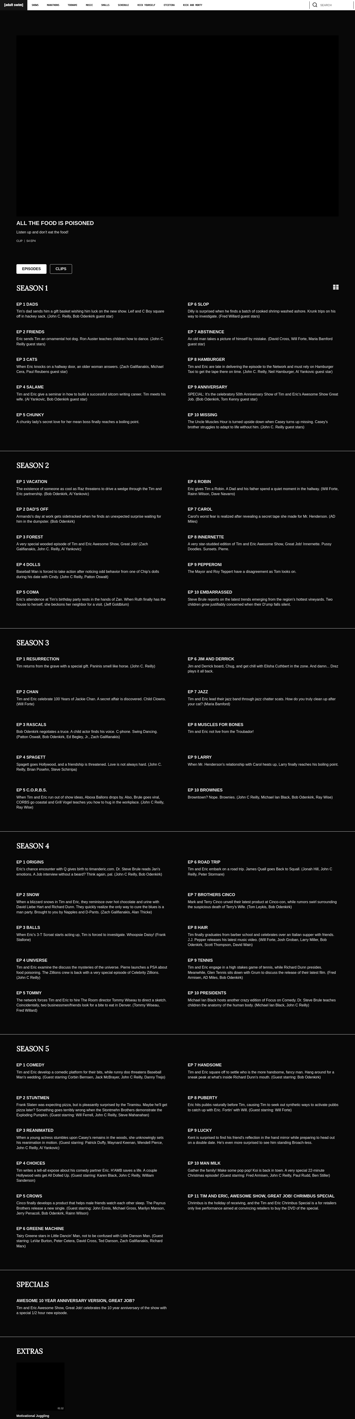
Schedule (123, 5)
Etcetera (169, 5)
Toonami (72, 5)
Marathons (53, 5)
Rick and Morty (192, 5)
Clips (61, 269)
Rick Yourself (146, 5)
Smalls (105, 5)
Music (89, 5)
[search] (347, 5)
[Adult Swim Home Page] (13, 5)
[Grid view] (336, 287)
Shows (35, 5)
